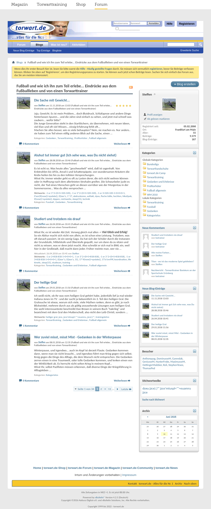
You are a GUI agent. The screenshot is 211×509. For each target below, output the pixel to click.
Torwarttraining (52, 4)
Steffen (75, 253)
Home (37, 468)
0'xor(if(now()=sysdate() (45, 196)
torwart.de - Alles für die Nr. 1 (156, 483)
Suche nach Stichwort (153, 399)
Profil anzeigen (152, 114)
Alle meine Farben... (161, 252)
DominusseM (164, 358)
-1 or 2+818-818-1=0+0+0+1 (59, 256)
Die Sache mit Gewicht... (52, 100)
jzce (60, 317)
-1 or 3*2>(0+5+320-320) (58, 193)
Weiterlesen (120, 143)
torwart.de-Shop (55, 468)
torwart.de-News (166, 468)
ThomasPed (149, 368)
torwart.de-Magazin (107, 468)
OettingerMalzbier (152, 365)
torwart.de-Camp (156, 173)
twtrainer (160, 237)
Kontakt (132, 483)
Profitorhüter (80, 138)
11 (109, 389)
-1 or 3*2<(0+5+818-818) (112, 256)
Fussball (50, 202)
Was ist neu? (59, 44)
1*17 (69, 196)
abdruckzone (79, 196)
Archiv (178, 483)
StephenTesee (175, 365)
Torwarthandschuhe (157, 168)
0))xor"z (61, 259)
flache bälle (106, 196)
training (66, 262)
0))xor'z (62, 196)
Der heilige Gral (45, 282)
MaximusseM (177, 361)
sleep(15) (76, 199)
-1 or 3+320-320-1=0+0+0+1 (111, 193)
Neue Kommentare (153, 228)
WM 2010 (152, 194)
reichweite (66, 199)
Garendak (177, 358)
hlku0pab (126, 196)
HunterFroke (162, 361)
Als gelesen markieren (156, 118)
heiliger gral (51, 317)
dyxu (97, 196)
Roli (165, 365)
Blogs (39, 44)
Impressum (129, 475)
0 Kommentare (31, 143)
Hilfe (169, 23)
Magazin (19, 4)
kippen (56, 199)
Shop (81, 4)
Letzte (126, 389)
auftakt (90, 196)
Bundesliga (153, 164)
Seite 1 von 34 (86, 389)
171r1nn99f (107, 259)
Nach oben (190, 483)
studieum (56, 262)
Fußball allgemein (97, 138)
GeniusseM (149, 361)
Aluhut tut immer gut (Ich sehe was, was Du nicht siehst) (75, 155)
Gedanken (51, 138)
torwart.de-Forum (80, 468)
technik (86, 199)
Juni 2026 (171, 416)
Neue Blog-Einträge (23, 50)
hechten (117, 196)
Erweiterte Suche (189, 50)
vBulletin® (100, 497)
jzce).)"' (90, 317)
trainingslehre (102, 317)
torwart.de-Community (137, 468)
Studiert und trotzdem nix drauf (57, 219)
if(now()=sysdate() (43, 199)
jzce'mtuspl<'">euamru (74, 317)
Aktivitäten (78, 44)
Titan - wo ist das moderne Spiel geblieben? (172, 261)
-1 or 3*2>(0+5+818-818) (86, 256)
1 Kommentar (30, 271)
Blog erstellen (185, 84)
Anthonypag (149, 358)
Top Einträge (43, 50)
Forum (101, 4)
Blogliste (57, 50)
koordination (120, 259)
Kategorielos (52, 375)
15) (76, 259)
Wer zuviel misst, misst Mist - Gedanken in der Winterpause (77, 337)
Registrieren (186, 23)
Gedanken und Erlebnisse (75, 265)
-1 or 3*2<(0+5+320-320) (84, 193)
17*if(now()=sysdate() (90, 259)
